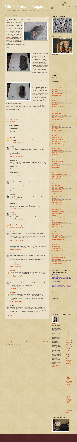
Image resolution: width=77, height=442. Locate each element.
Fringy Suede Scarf (56, 143)
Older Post (46, 342)
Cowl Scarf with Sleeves (57, 124)
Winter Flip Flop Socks (57, 263)
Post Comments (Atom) (15, 344)
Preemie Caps (55, 198)
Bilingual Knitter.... (68, 368)
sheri (11, 194)
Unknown (12, 292)
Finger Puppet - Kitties (57, 134)
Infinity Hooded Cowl (56, 158)
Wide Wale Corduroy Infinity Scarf (59, 261)
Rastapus (54, 215)
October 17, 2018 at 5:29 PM (16, 313)
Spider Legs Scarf (56, 246)
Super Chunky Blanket (57, 248)
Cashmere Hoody (56, 109)
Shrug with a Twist (56, 233)
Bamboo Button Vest (56, 95)
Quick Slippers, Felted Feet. (69, 382)
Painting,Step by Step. (68, 361)
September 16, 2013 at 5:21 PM (16, 199)
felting (53, 77)
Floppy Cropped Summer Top (58, 141)
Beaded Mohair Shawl (57, 97)
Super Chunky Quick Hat (57, 250)
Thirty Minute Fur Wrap (57, 254)
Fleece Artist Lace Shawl (57, 139)
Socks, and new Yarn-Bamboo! (68, 407)
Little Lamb (54, 170)
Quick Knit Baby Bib (56, 207)
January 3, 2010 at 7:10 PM (15, 133)
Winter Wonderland (69, 392)
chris (11, 146)
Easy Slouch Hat (55, 128)
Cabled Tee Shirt (55, 108)
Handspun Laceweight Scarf (58, 150)
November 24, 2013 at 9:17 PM (16, 219)
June (67, 352)
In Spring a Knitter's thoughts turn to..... (68, 378)
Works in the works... (68, 373)
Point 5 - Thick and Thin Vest (58, 196)
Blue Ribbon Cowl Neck (57, 102)
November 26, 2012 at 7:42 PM (16, 142)
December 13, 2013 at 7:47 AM (16, 240)
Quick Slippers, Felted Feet (58, 211)
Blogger (45, 439)
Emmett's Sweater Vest (57, 130)
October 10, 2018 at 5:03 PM (16, 301)
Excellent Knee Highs (56, 132)
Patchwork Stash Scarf (57, 194)
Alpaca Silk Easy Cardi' (57, 84)
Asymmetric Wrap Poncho (57, 87)
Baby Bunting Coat (56, 89)
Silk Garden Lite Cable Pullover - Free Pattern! (68, 401)
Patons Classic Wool (17, 51)
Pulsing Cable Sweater (57, 200)
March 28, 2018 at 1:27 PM (15, 288)
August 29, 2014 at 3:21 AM (15, 249)
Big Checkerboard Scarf (57, 100)
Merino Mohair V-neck (57, 176)
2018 (66, 318)
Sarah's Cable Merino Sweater (58, 228)
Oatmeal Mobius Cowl (57, 191)
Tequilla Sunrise (55, 252)
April (67, 356)
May (67, 354)
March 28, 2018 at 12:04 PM (16, 276)
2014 (66, 326)
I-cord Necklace (55, 156)
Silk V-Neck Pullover (56, 241)
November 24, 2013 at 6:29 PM (16, 208)
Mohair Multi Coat (56, 181)
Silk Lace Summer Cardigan (58, 239)
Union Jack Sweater (56, 259)
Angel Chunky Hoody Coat (57, 86)
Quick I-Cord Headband (57, 204)
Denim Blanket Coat (56, 126)
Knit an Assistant (55, 167)
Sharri (11, 137)
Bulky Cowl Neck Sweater (57, 106)
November (68, 342)
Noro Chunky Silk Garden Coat (58, 189)
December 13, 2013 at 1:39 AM (16, 227)
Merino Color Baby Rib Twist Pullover (60, 174)
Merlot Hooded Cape (56, 178)
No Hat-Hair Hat (55, 183)
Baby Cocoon (55, 91)
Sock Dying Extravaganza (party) (69, 385)
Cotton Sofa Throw (56, 122)
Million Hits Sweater (56, 180)
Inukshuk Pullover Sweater (57, 161)
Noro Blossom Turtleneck (57, 187)
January (67, 412)
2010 (66, 335)
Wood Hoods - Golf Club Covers (59, 265)
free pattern (12, 121)
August (67, 348)
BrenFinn (12, 270)
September (68, 346)
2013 (66, 328)
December (68, 340)
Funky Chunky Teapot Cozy (58, 145)
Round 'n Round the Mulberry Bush (59, 222)
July (67, 350)
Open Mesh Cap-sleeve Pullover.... (69, 364)
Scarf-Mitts (54, 230)
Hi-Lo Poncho (55, 154)
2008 (66, 339)
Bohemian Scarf (55, 104)
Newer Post (8, 342)
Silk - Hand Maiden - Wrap (57, 235)
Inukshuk (8, 37)
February (68, 410)
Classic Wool (9, 35)
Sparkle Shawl (55, 244)
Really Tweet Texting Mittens (58, 217)
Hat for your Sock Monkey (57, 152)
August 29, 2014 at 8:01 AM (15, 266)
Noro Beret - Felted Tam (57, 185)
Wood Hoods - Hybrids (57, 266)
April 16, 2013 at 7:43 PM (15, 168)
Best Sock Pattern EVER (57, 98)
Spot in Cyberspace (14, 224)
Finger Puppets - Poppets (57, 135)
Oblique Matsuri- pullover (57, 193)
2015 (66, 324)
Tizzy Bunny (55, 255)
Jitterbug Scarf (55, 163)
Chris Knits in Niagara (25, 6)
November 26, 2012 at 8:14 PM (16, 156)
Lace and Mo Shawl (56, 169)
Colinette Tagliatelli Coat (57, 119)
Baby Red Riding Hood (57, 93)
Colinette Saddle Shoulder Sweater (59, 115)
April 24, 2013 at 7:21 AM (15, 190)
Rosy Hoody (55, 220)
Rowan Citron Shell (56, 224)
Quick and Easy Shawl (57, 202)
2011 (66, 332)
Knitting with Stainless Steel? (68, 396)
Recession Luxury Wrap (57, 218)
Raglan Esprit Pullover (57, 213)
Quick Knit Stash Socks (57, 209)
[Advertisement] (27, 330)
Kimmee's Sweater (56, 165)
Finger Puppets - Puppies (57, 137)
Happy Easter (68, 370)
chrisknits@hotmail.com (57, 295)
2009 (66, 337)
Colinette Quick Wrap (56, 113)
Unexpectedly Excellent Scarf (58, 257)
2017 (66, 321)
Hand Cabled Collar (56, 148)
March (67, 358)
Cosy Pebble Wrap (56, 121)
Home (27, 342)
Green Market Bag (56, 146)
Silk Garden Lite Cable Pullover (58, 237)
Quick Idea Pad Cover (57, 206)
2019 (66, 316)
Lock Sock (54, 172)
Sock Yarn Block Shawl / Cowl (58, 242)
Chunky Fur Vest (55, 111)
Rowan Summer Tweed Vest (58, 226)
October (67, 344)
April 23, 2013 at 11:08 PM (15, 175)
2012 (66, 331)
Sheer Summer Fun (56, 231)
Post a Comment (11, 315)
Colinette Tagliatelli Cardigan (58, 117)
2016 (66, 322)
